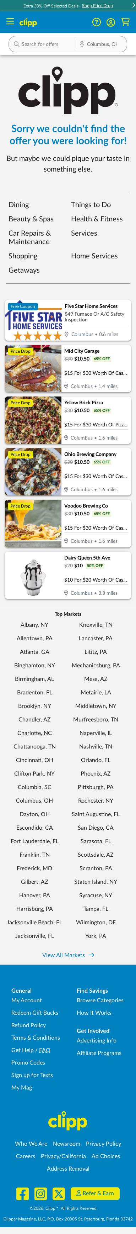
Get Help (22, 1050)
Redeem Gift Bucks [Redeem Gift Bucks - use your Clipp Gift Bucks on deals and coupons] (34, 1013)
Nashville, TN (95, 747)
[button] (111, 22)
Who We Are (31, 1144)
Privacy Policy (103, 1144)
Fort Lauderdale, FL (35, 841)
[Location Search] (100, 45)
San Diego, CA (96, 828)
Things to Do (91, 205)
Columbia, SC (34, 787)
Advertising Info (96, 1041)
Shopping (23, 256)
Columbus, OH (34, 801)
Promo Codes (28, 1063)
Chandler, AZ (34, 720)
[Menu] (10, 22)
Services (84, 233)
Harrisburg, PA (34, 909)
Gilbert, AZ (34, 882)
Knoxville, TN (96, 625)
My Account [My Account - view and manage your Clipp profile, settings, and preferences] (26, 1000)
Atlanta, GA (34, 652)
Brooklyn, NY (34, 706)
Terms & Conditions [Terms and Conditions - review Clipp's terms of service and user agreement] (35, 1038)
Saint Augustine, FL (96, 814)
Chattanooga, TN (34, 747)
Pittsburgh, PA (96, 787)
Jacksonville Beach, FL (34, 922)
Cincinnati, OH (34, 760)
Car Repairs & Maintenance (30, 238)
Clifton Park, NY (34, 774)
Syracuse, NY (95, 895)
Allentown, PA (35, 638)
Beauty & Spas (31, 219)
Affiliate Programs (99, 1053)
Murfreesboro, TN (95, 720)
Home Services (94, 256)
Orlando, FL (95, 760)
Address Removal (68, 1169)
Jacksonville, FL (34, 936)
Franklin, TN (35, 855)
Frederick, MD (34, 868)
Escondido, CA (34, 828)
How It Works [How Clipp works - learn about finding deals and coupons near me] (94, 1013)
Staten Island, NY (95, 882)
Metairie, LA (96, 692)
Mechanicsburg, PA (96, 665)
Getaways (24, 270)
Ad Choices (106, 1156)
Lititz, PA (96, 652)
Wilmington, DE (96, 922)
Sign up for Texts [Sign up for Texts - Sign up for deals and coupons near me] (32, 1075)
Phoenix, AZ (96, 774)
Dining (19, 205)
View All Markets (68, 955)
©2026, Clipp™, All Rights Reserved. (64, 1208)
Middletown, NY (95, 706)
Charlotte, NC (34, 733)
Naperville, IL (96, 733)
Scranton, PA (96, 868)
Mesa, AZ (96, 679)
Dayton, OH (35, 814)
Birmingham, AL (34, 679)
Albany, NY (34, 625)
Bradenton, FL (34, 692)
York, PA (95, 936)
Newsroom (66, 1144)
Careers (25, 1156)
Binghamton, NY (34, 665)
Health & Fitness (97, 219)
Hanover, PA (34, 895)
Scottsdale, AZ (96, 855)
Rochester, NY (95, 801)
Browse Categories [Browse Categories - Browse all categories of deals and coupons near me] (100, 1000)
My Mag (21, 1088)
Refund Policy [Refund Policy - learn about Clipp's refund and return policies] (28, 1025)
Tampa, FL (95, 909)
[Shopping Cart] (125, 22)
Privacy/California (63, 1156)
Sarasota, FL (96, 841)
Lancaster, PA (96, 638)
